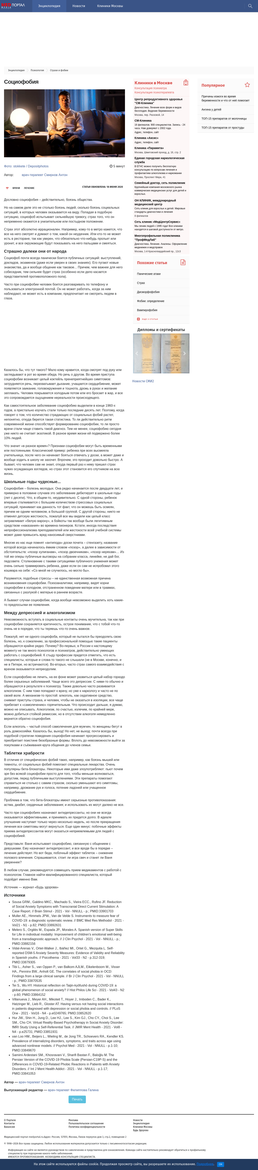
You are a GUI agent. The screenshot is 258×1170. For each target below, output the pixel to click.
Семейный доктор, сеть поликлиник (160, 182)
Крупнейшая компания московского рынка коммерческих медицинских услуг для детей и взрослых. (160, 191)
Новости (78, 6)
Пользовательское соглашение (86, 1123)
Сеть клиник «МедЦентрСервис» (157, 221)
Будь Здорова (140, 1130)
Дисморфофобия (148, 292)
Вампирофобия (147, 310)
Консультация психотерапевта (154, 92)
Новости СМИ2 (143, 381)
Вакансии (9, 1126)
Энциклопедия (49, 6)
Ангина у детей (211, 109)
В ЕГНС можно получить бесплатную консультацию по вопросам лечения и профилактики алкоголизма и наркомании (158, 170)
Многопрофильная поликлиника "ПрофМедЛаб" (157, 237)
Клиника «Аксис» (146, 138)
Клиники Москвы (110, 6)
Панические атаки (149, 273)
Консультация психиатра (151, 88)
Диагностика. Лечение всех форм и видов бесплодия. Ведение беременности (158, 109)
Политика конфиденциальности (87, 1126)
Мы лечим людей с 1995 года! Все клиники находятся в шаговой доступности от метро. (159, 228)
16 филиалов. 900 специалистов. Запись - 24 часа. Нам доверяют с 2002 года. (160, 126)
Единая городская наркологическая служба (160, 160)
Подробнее (205, 1164)
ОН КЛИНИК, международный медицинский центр (155, 202)
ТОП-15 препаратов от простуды (223, 127)
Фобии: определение (150, 301)
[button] (137, 353)
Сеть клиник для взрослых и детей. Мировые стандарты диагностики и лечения (160, 210)
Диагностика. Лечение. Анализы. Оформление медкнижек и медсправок (161, 246)
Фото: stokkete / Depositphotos (26, 166)
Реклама (73, 1120)
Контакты (9, 1123)
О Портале (10, 1120)
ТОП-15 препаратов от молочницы (224, 118)
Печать (77, 1099)
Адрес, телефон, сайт (147, 132)
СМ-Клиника (143, 120)
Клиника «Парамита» (149, 148)
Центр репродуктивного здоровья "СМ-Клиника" (159, 101)
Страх (141, 282)
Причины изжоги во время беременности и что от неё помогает (226, 98)
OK (220, 1164)
